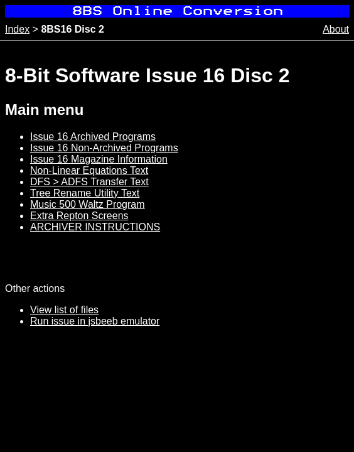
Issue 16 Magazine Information (99, 159)
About (336, 29)
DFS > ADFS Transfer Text (89, 181)
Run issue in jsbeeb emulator (94, 321)
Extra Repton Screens (79, 215)
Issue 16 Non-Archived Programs (104, 148)
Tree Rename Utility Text (84, 193)
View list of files (64, 309)
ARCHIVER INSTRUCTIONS (95, 227)
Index (17, 29)
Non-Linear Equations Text (89, 170)
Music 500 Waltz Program (87, 204)
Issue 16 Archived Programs (93, 136)
